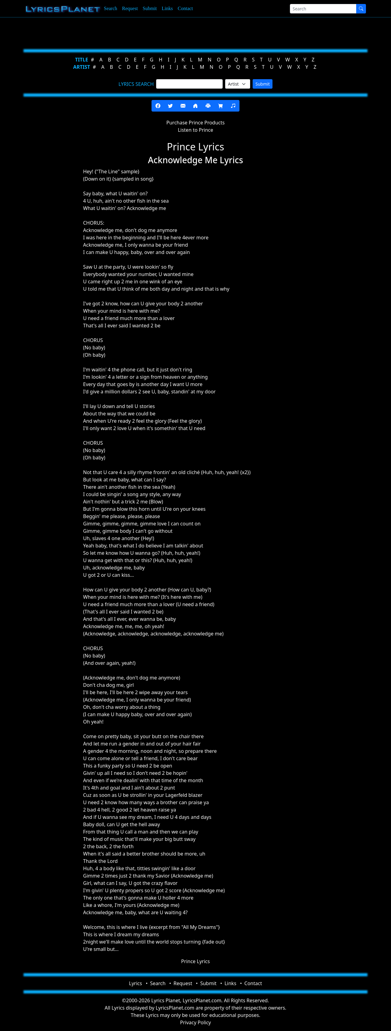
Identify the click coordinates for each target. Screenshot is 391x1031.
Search (110, 8)
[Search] (323, 8)
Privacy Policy (195, 1022)
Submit (150, 8)
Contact (185, 8)
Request (130, 8)
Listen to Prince (195, 130)
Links (167, 8)
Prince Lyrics (195, 961)
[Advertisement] (193, 32)
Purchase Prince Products (195, 122)
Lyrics (135, 983)
